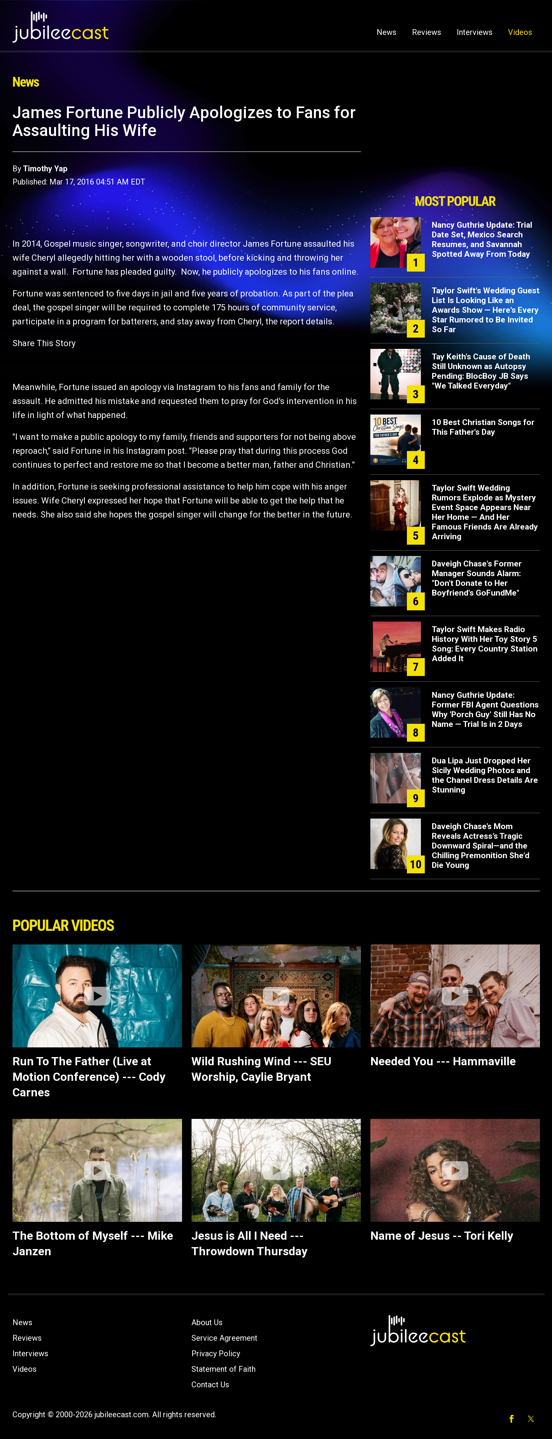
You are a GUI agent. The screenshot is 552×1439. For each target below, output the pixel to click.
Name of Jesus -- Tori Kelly (441, 1235)
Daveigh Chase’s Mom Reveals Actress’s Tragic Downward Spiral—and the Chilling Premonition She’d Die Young (480, 846)
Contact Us (210, 1384)
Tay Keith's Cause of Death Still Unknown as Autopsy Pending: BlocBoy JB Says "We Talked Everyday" (481, 371)
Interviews (474, 32)
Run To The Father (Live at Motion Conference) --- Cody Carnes (88, 1076)
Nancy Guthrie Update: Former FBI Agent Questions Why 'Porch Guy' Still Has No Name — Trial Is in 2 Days (485, 709)
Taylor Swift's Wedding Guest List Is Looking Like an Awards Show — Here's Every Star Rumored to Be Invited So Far (486, 310)
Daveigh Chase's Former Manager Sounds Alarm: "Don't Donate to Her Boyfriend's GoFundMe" (477, 578)
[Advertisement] (455, 146)
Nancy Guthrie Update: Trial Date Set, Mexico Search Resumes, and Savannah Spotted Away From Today (482, 239)
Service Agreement (224, 1338)
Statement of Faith (223, 1369)
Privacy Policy (215, 1353)
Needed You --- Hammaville (443, 1061)
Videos (520, 32)
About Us (207, 1322)
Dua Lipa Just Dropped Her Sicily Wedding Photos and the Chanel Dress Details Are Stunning (485, 775)
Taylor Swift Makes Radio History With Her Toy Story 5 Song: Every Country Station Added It (485, 644)
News (386, 32)
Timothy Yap (45, 168)
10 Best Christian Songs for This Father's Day (483, 427)
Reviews (426, 32)
